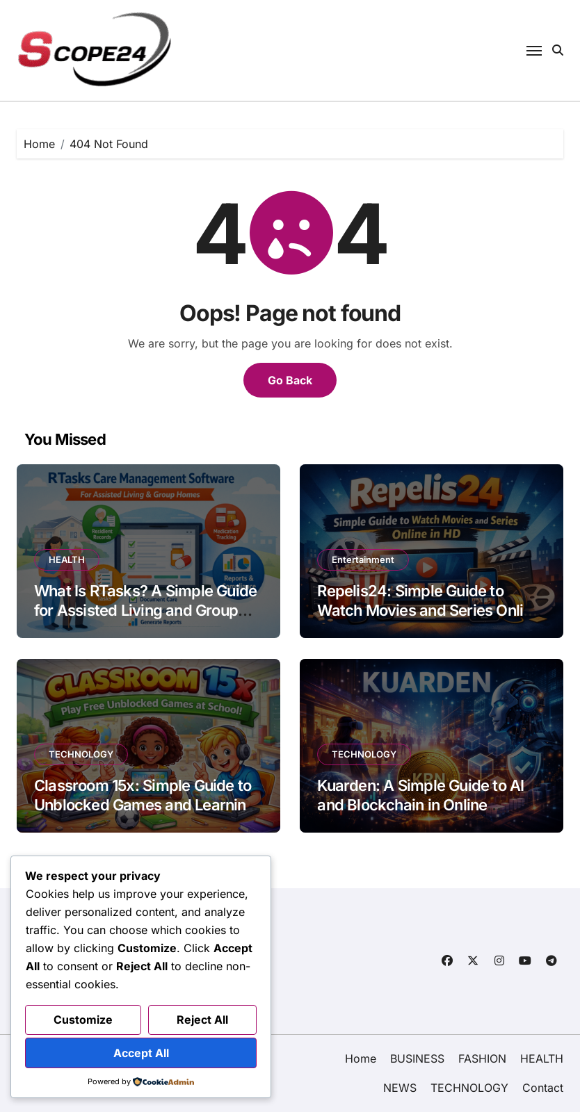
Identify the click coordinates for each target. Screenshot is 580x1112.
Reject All (202, 1020)
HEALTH (67, 559)
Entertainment (363, 559)
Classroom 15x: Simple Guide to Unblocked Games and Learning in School (144, 805)
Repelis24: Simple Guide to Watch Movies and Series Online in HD (428, 610)
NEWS (400, 1088)
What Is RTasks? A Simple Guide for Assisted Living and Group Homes (145, 610)
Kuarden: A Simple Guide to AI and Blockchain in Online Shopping (420, 805)
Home (360, 1058)
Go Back (290, 380)
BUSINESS (417, 1058)
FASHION (482, 1058)
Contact (542, 1088)
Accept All (141, 1053)
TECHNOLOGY (81, 754)
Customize (83, 1020)
